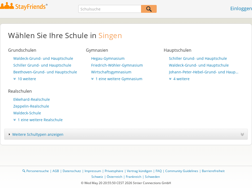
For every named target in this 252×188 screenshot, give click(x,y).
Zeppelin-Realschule (31, 106)
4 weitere (179, 78)
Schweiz (97, 176)
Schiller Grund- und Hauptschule (42, 65)
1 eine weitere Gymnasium (116, 78)
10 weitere (24, 78)
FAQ (159, 171)
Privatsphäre (114, 171)
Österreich (114, 176)
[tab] (126, 134)
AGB (55, 171)
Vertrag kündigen (139, 171)
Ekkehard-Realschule (31, 99)
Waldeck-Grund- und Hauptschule (43, 58)
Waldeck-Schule (27, 112)
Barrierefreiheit (213, 171)
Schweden (152, 176)
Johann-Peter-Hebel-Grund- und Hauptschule (204, 71)
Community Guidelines (181, 171)
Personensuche (37, 171)
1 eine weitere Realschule (38, 119)
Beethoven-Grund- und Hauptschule (45, 71)
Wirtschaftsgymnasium (111, 71)
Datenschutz (72, 171)
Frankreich (133, 176)
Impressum (93, 171)
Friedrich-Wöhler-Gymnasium (117, 65)
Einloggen (241, 8)
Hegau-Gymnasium (108, 58)
